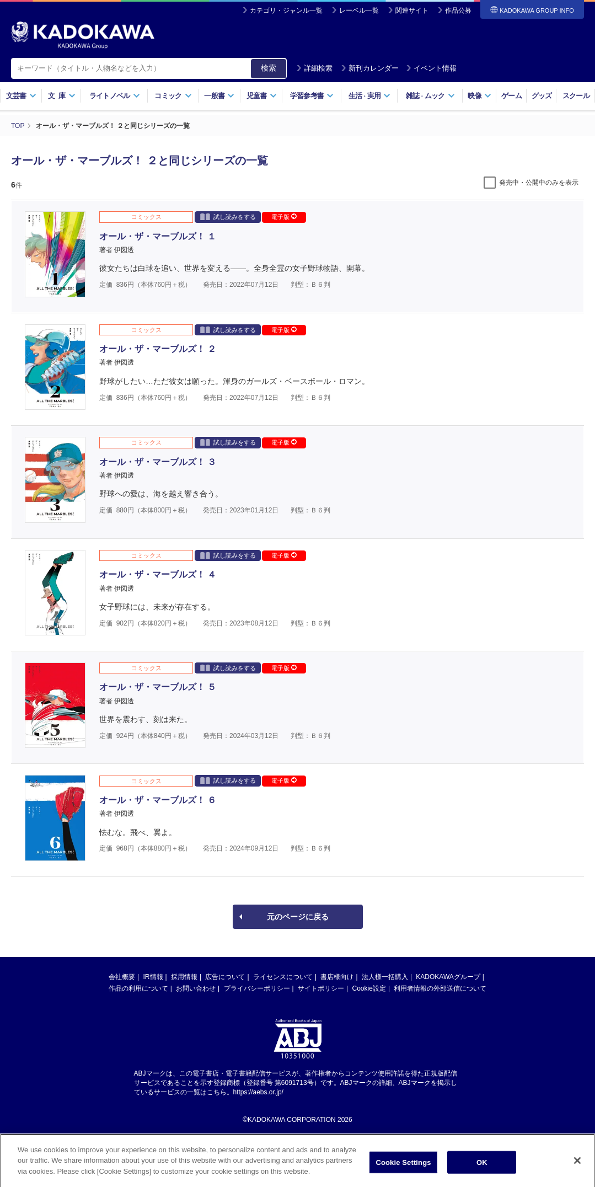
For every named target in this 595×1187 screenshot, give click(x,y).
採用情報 (184, 977)
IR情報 (153, 977)
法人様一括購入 (385, 977)
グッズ (542, 96)
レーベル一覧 (359, 10)
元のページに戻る (298, 916)
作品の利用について (138, 988)
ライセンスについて (283, 977)
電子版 (284, 216)
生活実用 (370, 96)
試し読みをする (228, 216)
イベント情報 (431, 68)
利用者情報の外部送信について (440, 988)
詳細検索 (314, 68)
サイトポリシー (321, 988)
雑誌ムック (430, 96)
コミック (172, 96)
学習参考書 (312, 96)
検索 (268, 67)
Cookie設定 (369, 988)
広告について (225, 977)
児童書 (261, 96)
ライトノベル (114, 96)
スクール (575, 96)
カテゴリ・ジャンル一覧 (286, 10)
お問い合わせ (196, 988)
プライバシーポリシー (257, 988)
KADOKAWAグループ (448, 977)
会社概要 (122, 977)
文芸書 (21, 96)
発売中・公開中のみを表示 (538, 182)
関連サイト (411, 10)
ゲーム (511, 96)
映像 (479, 96)
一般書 (219, 96)
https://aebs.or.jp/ (258, 1092)
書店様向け (336, 977)
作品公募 (458, 10)
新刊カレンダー (370, 68)
